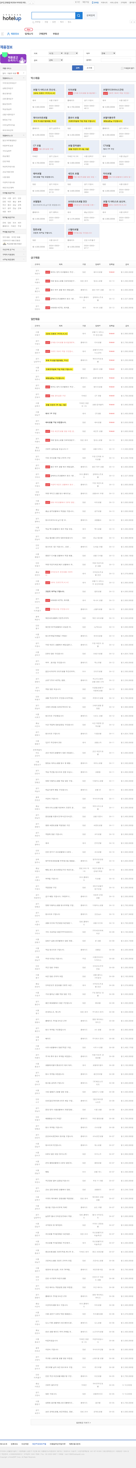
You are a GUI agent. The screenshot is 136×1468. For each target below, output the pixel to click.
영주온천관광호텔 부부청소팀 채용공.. (60, 861)
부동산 (56, 34)
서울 (9, 198)
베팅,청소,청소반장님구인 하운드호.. (60, 869)
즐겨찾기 (132, 3)
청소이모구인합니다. (53, 1145)
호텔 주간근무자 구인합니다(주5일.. (59, 698)
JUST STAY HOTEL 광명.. (55, 680)
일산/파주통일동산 (9, 140)
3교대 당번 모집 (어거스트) (56, 1154)
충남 (14, 201)
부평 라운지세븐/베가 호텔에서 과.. (59, 564)
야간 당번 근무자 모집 (54, 976)
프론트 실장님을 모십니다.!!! (56, 449)
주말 (46, 22)
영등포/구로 (6, 119)
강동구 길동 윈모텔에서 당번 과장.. (59, 940)
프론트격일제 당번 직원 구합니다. (82, 121)
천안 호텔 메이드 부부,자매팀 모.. (59, 1331)
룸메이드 (5, 226)
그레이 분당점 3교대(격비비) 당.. (58, 707)
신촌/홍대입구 (7, 98)
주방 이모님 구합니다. (54, 958)
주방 (19, 226)
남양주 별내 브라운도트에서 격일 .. (59, 1216)
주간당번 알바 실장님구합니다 (57, 1180)
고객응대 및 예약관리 (53, 1225)
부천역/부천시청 (8, 166)
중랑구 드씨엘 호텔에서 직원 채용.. (59, 555)
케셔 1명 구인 (108, 149)
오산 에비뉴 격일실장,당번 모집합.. (59, 1287)
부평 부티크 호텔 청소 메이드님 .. (58, 493)
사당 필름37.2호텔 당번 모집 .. (57, 1092)
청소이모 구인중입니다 (54, 715)
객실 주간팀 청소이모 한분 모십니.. (59, 772)
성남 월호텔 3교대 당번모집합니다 (59, 538)
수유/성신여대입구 (9, 83)
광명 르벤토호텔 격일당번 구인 (57, 825)
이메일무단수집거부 (58, 1444)
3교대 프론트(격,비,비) (117, 205)
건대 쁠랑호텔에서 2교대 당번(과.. (59, 1163)
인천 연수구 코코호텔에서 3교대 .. (59, 852)
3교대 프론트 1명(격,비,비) (44, 93)
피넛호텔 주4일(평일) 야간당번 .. (58, 1234)
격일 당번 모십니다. (53, 689)
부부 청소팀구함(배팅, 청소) (45, 121)
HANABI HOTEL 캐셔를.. (60, 307)
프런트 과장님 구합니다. (42, 233)
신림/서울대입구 (8, 114)
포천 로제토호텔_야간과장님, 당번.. (59, 1411)
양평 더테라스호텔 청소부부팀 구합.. (60, 905)
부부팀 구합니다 (51, 878)
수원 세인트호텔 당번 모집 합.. (62, 431)
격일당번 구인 (50, 887)
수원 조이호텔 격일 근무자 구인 (57, 458)
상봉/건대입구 (7, 88)
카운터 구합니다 (51, 798)
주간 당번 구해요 (52, 967)
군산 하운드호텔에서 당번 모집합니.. (60, 752)
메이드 (48, 1038)
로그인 (77, 2)
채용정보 (15, 34)
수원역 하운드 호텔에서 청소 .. (62, 484)
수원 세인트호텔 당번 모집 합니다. (87, 177)
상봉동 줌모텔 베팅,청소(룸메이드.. (59, 1402)
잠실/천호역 (6, 104)
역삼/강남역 (6, 109)
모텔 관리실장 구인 (45, 149)
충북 (19, 201)
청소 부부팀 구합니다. (54, 1127)
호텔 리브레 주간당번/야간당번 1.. (59, 923)
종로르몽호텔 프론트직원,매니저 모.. (60, 1251)
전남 (14, 208)
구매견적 (43, 34)
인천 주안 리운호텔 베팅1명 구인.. (59, 1376)
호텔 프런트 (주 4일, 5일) (79, 149)
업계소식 (29, 34)
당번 (54, 22)
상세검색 (91, 15)
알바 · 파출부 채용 (9, 73)
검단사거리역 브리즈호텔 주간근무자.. (60, 671)
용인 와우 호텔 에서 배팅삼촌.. (62, 290)
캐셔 (61, 22)
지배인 (13, 226)
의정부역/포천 (7, 145)
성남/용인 (6, 156)
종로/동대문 (6, 93)
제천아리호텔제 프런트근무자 (57, 618)
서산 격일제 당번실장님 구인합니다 (59, 724)
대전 (9, 201)
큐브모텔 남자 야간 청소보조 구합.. (59, 1367)
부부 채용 (6, 237)
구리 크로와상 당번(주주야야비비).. (59, 932)
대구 (4, 208)
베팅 (47, 1171)
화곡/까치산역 (7, 130)
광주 (9, 208)
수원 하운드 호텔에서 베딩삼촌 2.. (59, 644)
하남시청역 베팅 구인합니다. (56, 789)
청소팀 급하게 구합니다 (54, 1083)
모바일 (95, 3)
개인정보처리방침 (39, 1444)
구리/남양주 (6, 151)
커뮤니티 (104, 3)
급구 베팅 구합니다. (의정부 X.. (58, 896)
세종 (4, 211)
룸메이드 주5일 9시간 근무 (56, 1020)
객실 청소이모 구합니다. (55, 949)
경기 (14, 198)
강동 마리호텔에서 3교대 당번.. (63, 502)
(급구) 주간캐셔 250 (53, 742)
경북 (19, 205)
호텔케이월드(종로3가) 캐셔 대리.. (59, 1065)
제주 (9, 211)
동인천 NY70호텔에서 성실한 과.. (58, 627)
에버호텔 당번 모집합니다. (43, 177)
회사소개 (3, 1444)
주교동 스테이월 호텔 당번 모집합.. (59, 1358)
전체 (4, 198)
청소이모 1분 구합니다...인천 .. (58, 546)
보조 (14, 222)
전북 (19, 208)
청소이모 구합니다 (52, 733)
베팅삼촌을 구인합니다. (113, 121)
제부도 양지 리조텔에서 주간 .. (62, 272)
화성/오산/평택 (8, 187)
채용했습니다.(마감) (53, 1118)
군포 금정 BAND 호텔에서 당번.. (58, 1189)
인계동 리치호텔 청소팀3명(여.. (63, 342)
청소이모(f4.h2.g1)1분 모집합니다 (46, 205)
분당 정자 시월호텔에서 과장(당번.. (59, 1109)
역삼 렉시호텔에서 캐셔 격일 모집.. (59, 529)
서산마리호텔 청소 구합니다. (56, 1305)
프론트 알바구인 (51, 1385)
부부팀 (37, 22)
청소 (69, 22)
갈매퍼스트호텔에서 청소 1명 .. (63, 298)
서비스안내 (114, 3)
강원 (4, 201)
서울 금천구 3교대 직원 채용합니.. (59, 1314)
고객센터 (124, 3)
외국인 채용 (15, 237)
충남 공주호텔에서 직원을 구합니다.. (60, 511)
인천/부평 (6, 161)
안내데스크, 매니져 (53, 1012)
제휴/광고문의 (74, 1444)
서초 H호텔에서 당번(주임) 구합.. (58, 1047)
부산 (4, 205)
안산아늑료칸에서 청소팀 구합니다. (59, 1136)
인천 (19, 198)
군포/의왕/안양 (8, 172)
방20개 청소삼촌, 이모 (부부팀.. (58, 1269)
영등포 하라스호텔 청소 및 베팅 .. (58, 763)
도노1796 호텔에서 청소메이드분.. (59, 1322)
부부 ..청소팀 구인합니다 (55, 662)
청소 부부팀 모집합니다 (54, 1074)
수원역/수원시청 (8, 182)
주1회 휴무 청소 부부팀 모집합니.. (59, 1056)
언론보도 (14, 1444)
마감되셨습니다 (51, 1340)
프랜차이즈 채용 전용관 (11, 240)
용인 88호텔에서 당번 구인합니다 (58, 1003)
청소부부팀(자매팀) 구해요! (56, 636)
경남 (14, 205)
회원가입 (85, 2)
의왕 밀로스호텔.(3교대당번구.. (63, 281)
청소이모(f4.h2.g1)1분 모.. (56, 520)
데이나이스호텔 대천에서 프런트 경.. (60, 807)
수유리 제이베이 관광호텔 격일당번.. (60, 1198)
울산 (9, 205)
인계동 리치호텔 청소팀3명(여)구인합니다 (89, 93)
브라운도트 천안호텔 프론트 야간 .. (59, 985)
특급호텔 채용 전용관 (14, 243)
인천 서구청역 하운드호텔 (55, 1278)
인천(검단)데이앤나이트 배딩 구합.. (59, 1100)
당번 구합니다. (51, 1394)
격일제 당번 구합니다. (54, 834)
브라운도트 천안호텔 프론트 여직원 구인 (89, 205)
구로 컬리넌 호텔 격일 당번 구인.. (58, 994)
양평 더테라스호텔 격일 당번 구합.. (59, 781)
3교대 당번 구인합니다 (54, 653)
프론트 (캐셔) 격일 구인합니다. (120, 93)
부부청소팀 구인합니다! (82, 233)
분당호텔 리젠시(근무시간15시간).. (59, 816)
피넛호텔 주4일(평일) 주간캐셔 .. (58, 1243)
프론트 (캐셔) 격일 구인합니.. (62, 351)
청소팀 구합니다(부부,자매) (56, 1207)
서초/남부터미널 (8, 125)
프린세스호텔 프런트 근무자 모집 (58, 1260)
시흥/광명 (6, 177)
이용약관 (24, 1444)
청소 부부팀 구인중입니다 (55, 1029)
